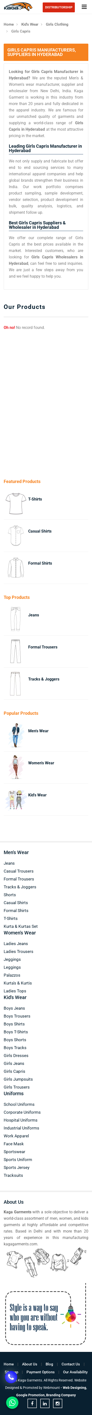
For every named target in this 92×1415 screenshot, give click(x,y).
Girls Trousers (17, 1087)
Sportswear (14, 1151)
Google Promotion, (30, 1395)
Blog (49, 1364)
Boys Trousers (17, 1016)
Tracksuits (13, 1175)
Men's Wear (38, 731)
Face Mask (14, 1143)
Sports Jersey (16, 1167)
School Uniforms (19, 1104)
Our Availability (75, 1372)
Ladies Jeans (16, 943)
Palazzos (12, 975)
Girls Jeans (14, 1063)
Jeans (33, 615)
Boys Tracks (15, 1047)
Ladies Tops (15, 990)
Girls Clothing (57, 24)
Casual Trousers (19, 871)
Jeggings (12, 959)
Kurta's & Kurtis (18, 983)
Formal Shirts (40, 563)
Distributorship (58, 7)
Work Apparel (16, 1135)
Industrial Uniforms (21, 1128)
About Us (29, 1364)
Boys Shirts (14, 1023)
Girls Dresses (16, 1055)
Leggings (12, 967)
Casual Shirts (40, 531)
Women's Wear (41, 763)
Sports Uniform (18, 1159)
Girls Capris (14, 1071)
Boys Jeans (14, 1008)
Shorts (10, 894)
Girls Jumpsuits (18, 1079)
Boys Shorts (15, 1039)
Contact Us (71, 1364)
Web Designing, (75, 1388)
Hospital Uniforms (21, 1120)
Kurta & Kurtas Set (21, 926)
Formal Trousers (42, 647)
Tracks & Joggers (43, 679)
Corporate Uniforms (22, 1112)
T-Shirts (35, 499)
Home (9, 24)
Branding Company (61, 1395)
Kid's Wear (29, 24)
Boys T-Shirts (16, 1031)
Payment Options (40, 1372)
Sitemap (11, 1372)
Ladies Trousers (18, 951)
